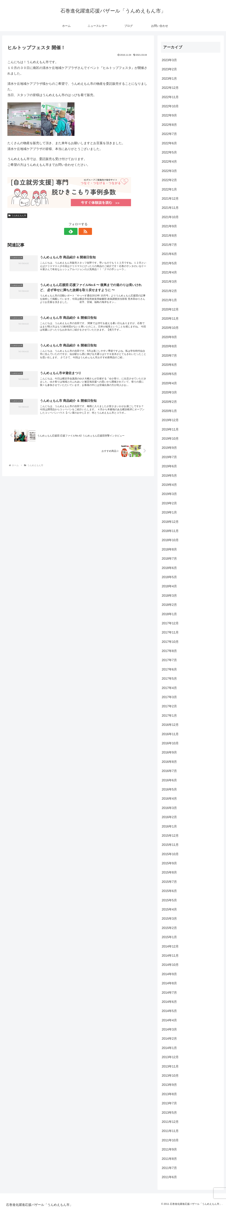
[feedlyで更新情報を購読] (74, 231)
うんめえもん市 (17, 215)
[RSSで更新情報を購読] (82, 231)
